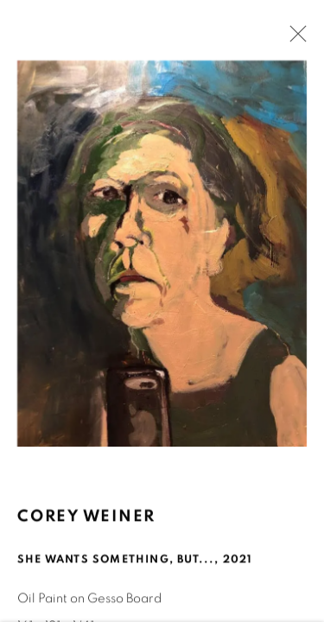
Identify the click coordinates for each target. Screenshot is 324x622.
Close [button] (294, 39)
